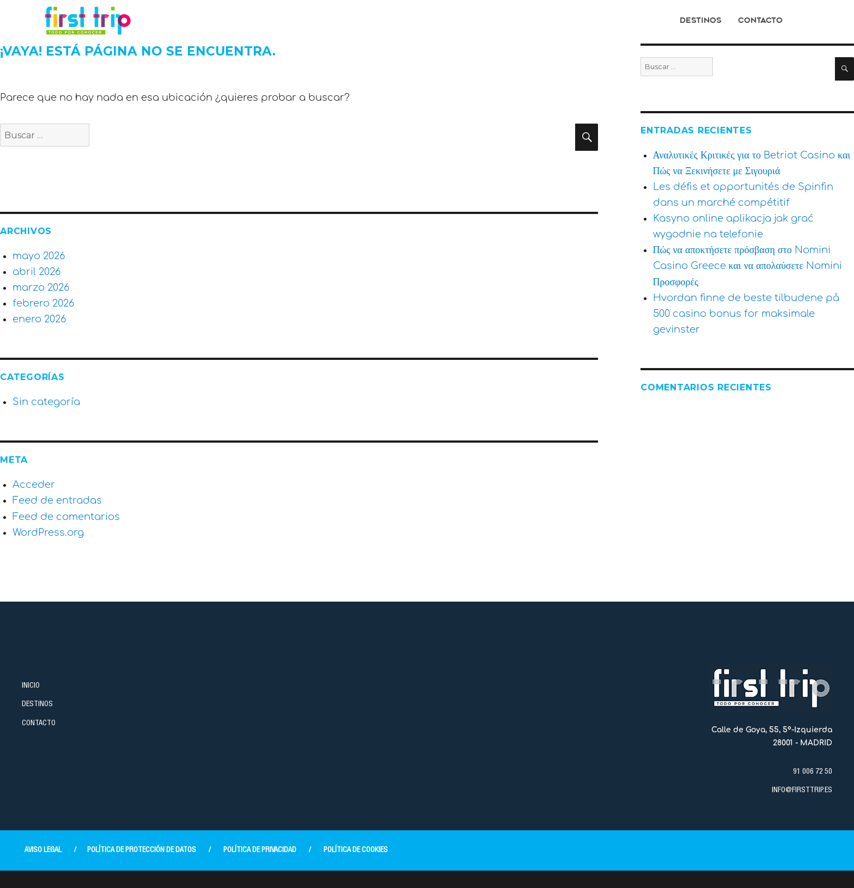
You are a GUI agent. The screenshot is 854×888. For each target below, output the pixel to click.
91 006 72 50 (812, 772)
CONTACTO (39, 723)
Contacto (760, 21)
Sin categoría (46, 401)
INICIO (31, 686)
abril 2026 (36, 271)
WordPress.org (48, 532)
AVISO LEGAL (43, 850)
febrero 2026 (43, 303)
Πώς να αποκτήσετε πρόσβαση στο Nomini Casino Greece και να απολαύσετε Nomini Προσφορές (747, 265)
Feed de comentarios (66, 516)
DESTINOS (37, 704)
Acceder (34, 484)
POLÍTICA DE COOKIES (356, 850)
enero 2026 (39, 319)
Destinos (701, 21)
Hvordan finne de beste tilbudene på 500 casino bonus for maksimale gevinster (746, 313)
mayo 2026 (39, 255)
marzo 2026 (41, 287)
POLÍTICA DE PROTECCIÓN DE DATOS (141, 850)
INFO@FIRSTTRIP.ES (802, 790)
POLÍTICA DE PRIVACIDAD (259, 850)
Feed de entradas (57, 500)
